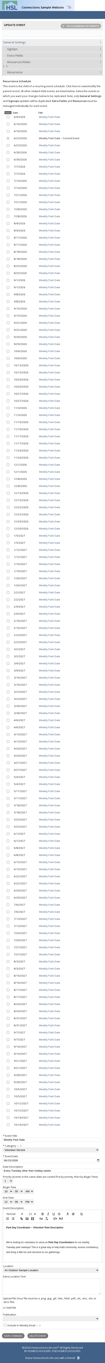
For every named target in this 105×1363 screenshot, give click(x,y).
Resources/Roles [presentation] (19, 62)
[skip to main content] (52, 1344)
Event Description (13, 1208)
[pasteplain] (41, 1218)
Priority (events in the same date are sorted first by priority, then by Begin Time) (50, 1176)
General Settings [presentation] (14, 42)
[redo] (60, 1218)
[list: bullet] (13, 1218)
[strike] (59, 1214)
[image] (27, 1218)
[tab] (52, 42)
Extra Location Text (14, 1276)
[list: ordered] (7, 1218)
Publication (9, 1314)
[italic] (48, 1214)
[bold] (42, 1214)
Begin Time (9, 1187)
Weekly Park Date (49, 117)
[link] (21, 1218)
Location (8, 1266)
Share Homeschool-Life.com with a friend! (52, 1358)
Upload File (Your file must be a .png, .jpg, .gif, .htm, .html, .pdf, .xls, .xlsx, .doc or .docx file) (49, 1300)
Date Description (13, 1166)
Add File (9, 1307)
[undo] (55, 1218)
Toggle (8, 113)
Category (10, 1146)
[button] (14, 1214)
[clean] (46, 1218)
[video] (32, 1218)
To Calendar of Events (81, 26)
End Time (8, 1197)
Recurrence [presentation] (15, 72)
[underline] (53, 1214)
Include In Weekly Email (21, 1325)
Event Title (11, 1135)
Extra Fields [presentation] (15, 55)
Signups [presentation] (12, 49)
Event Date (11, 1156)
